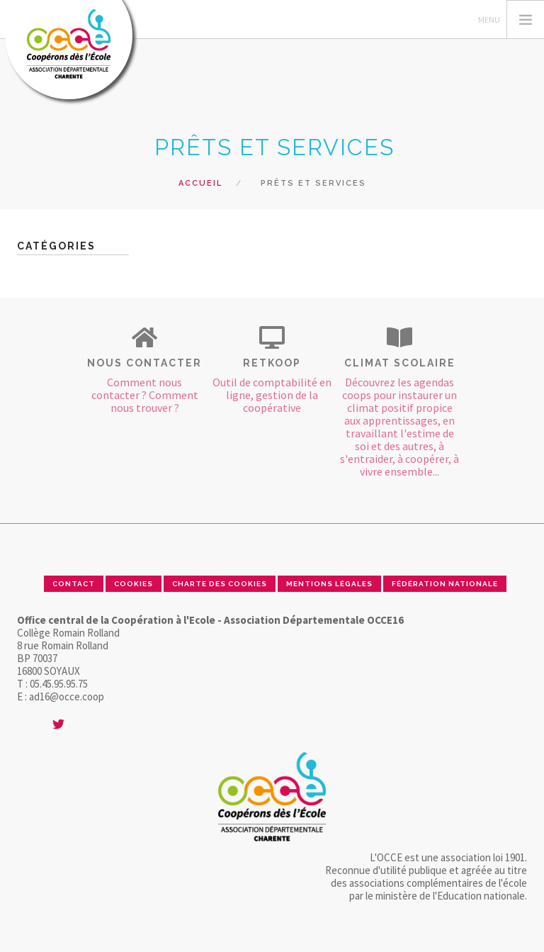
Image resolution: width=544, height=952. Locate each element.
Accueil (200, 183)
